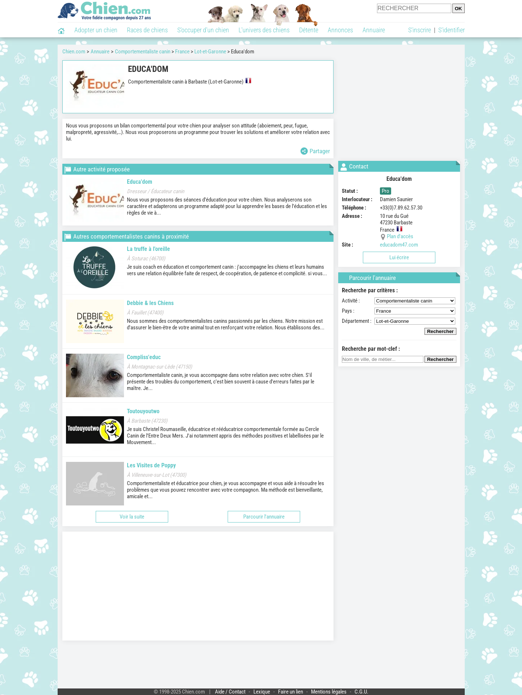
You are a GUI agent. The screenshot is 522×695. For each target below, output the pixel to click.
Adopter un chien (95, 30)
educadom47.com (399, 244)
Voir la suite (132, 516)
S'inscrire (419, 30)
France (182, 51)
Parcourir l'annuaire (264, 516)
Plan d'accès (400, 236)
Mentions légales (329, 691)
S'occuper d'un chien (203, 30)
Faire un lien (290, 691)
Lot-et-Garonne (210, 51)
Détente (308, 30)
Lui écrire (399, 257)
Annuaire (373, 30)
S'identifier (451, 30)
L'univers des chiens (264, 30)
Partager (315, 151)
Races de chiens (147, 30)
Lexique (261, 691)
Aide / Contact (230, 691)
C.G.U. (361, 691)
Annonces (340, 30)
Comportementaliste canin (142, 51)
